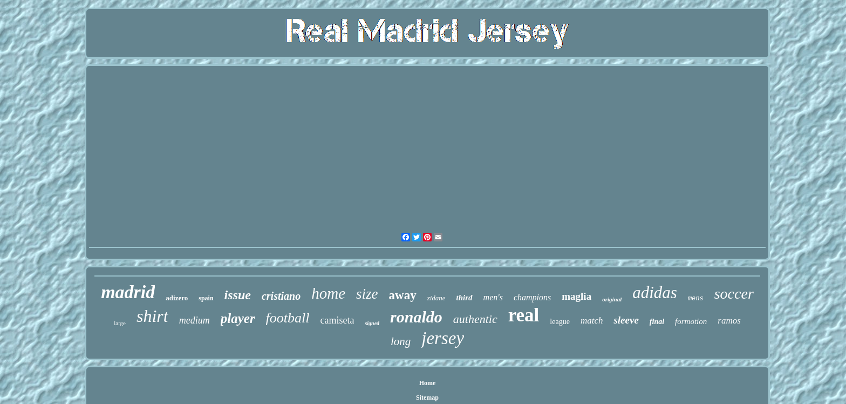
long (401, 341)
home (328, 293)
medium (194, 320)
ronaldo (416, 317)
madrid (128, 292)
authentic (475, 319)
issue (237, 295)
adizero (177, 298)
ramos (729, 320)
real (524, 315)
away (403, 295)
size (367, 294)
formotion (691, 321)
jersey (442, 338)
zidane (436, 298)
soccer (734, 293)
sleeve (625, 320)
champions (532, 297)
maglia (576, 296)
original (612, 299)
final (657, 322)
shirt (152, 316)
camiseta (337, 320)
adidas (654, 292)
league (560, 322)
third (464, 297)
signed (372, 323)
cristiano (281, 296)
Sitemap (427, 397)
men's (493, 297)
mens (696, 298)
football (288, 318)
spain (206, 298)
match (592, 320)
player (238, 318)
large (120, 323)
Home (427, 383)
